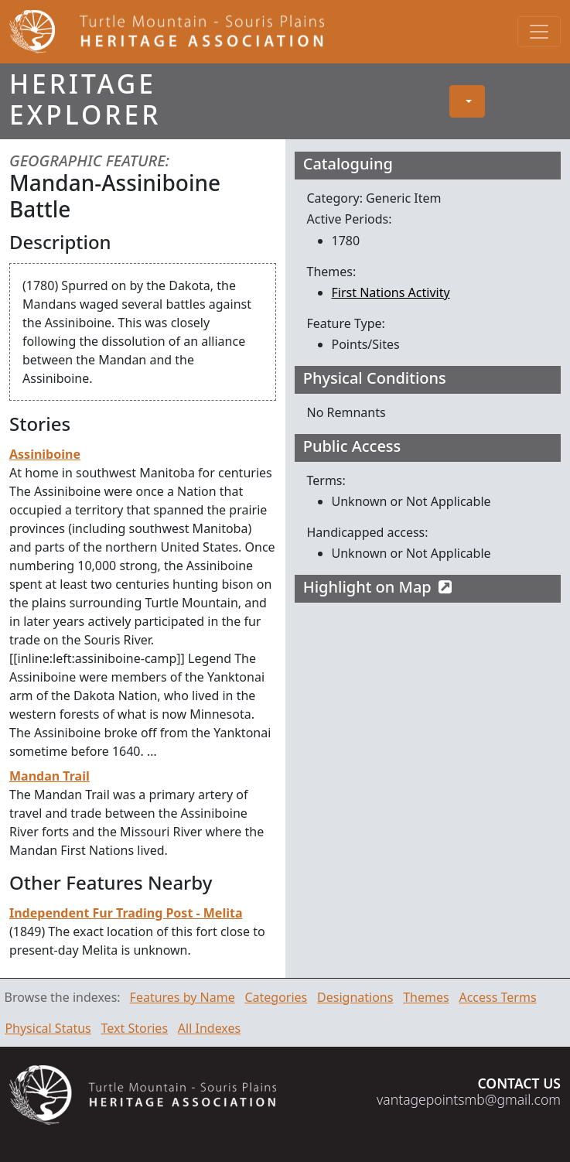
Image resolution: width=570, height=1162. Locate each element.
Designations (355, 997)
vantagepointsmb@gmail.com (469, 1099)
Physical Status (47, 1028)
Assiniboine (44, 454)
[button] (467, 101)
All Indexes (209, 1028)
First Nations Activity (391, 292)
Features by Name (182, 997)
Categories (275, 997)
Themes (426, 997)
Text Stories (135, 1028)
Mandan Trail (49, 775)
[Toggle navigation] (539, 31)
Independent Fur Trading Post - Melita (126, 912)
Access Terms (497, 997)
